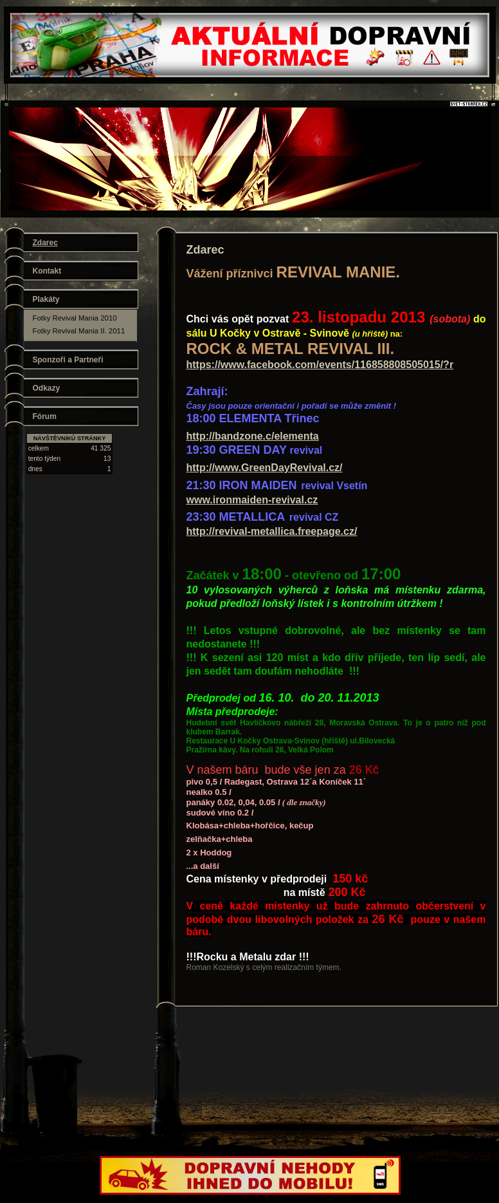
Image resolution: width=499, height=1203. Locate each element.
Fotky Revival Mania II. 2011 (79, 331)
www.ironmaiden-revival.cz (252, 499)
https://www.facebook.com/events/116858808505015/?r (320, 364)
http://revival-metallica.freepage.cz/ (272, 531)
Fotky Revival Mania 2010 (75, 318)
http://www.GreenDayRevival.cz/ (264, 467)
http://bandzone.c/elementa (252, 436)
